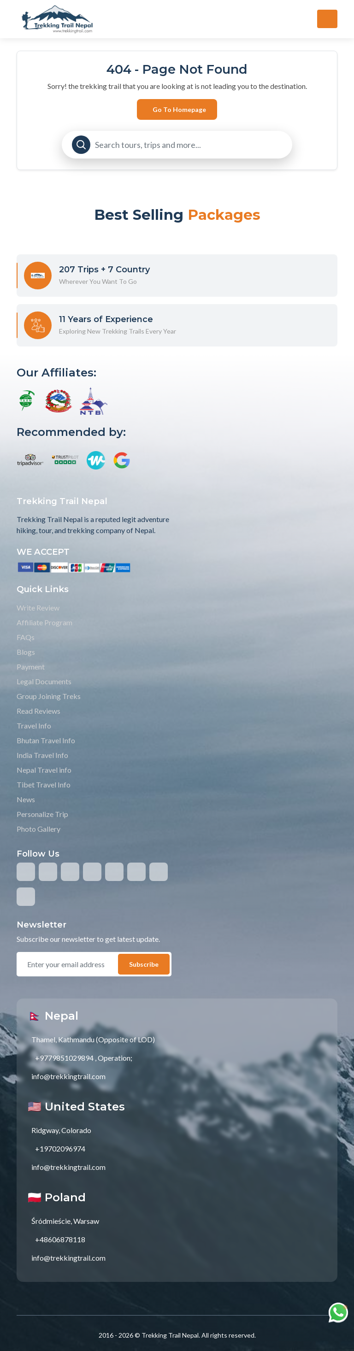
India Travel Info (42, 755)
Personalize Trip (42, 814)
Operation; (115, 1057)
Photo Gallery (38, 828)
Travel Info (34, 725)
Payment (31, 666)
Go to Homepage (179, 109)
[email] (71, 964)
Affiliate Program (44, 622)
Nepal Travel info (44, 769)
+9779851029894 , (65, 1057)
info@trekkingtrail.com (68, 1076)
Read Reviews (38, 710)
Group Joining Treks (49, 696)
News (26, 799)
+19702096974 (60, 1148)
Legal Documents (44, 681)
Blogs (26, 651)
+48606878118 (60, 1239)
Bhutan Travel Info (46, 740)
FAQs (26, 637)
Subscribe (144, 964)
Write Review (38, 607)
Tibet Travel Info (44, 784)
